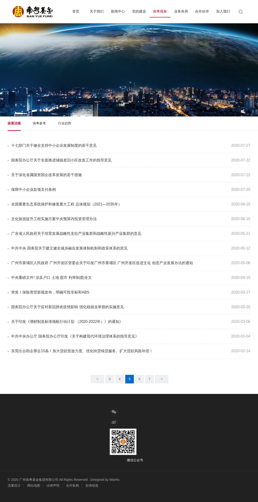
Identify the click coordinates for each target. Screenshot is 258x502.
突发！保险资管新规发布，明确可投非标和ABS (50, 292)
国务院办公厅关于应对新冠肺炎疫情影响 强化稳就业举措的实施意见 (67, 307)
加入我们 (223, 11)
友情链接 (91, 485)
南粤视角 (160, 11)
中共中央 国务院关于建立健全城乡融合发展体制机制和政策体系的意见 (69, 248)
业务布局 (181, 11)
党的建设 (139, 11)
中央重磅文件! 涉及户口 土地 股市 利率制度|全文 (51, 278)
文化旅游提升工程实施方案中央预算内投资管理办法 (54, 219)
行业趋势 (64, 123)
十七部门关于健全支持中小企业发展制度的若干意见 (54, 145)
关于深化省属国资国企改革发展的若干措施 (46, 175)
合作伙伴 (202, 11)
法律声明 (53, 485)
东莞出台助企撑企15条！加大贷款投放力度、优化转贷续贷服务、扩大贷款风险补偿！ (82, 351)
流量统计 (14, 485)
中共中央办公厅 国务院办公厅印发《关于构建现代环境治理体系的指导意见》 (75, 336)
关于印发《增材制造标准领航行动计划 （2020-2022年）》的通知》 (67, 322)
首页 (75, 11)
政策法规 (14, 123)
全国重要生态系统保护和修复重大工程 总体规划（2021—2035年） (66, 204)
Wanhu (114, 480)
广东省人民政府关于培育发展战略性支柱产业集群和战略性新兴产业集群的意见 (76, 234)
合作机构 (72, 485)
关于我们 (97, 11)
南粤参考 (39, 123)
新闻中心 (118, 11)
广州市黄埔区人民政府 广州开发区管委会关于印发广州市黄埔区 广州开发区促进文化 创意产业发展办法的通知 (102, 263)
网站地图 (33, 485)
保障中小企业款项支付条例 (33, 189)
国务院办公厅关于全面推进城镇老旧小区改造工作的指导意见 (61, 160)
